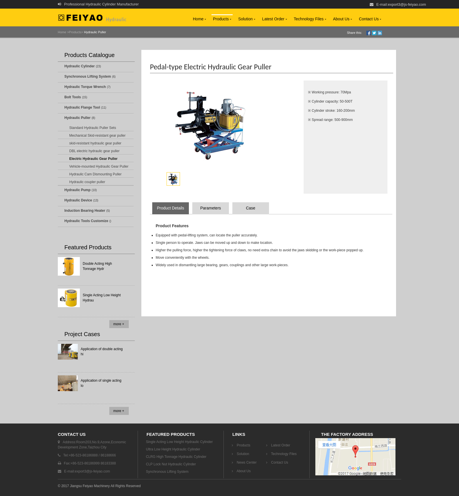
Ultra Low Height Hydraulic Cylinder (173, 449)
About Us (342, 19)
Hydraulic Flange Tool (82, 107)
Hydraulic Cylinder (79, 66)
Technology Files (310, 19)
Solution (246, 19)
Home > (63, 32)
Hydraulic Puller (94, 32)
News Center (244, 462)
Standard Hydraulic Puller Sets (92, 128)
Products (222, 19)
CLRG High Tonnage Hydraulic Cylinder (176, 457)
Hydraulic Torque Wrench (85, 87)
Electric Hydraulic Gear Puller (93, 159)
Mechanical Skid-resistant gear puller (97, 136)
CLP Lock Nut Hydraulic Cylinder (171, 464)
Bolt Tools (72, 97)
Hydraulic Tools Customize (86, 221)
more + (118, 324)
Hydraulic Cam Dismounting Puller (95, 174)
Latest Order (274, 19)
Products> (76, 32)
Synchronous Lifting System (87, 77)
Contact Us (370, 19)
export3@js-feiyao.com (407, 4)
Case (250, 208)
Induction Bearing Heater (84, 211)
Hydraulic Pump (77, 190)
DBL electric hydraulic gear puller (94, 151)
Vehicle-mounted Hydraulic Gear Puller (98, 166)
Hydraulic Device (78, 200)
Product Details (170, 208)
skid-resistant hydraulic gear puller (95, 143)
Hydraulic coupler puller (87, 182)
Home (199, 19)
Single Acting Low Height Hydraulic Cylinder (179, 442)
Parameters (210, 208)
